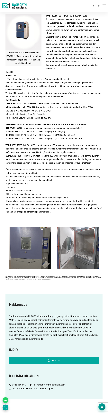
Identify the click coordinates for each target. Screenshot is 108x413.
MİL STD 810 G (67, 276)
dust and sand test (21, 276)
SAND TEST (92, 277)
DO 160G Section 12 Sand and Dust (42, 279)
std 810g (28, 277)
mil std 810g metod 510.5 (78, 276)
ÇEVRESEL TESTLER (10, 276)
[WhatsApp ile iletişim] (5, 400)
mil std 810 (60, 276)
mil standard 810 (52, 276)
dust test (28, 276)
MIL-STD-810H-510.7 (26, 279)
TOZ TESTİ (34, 277)
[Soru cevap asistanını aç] (101, 406)
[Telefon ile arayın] (5, 407)
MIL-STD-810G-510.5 (14, 279)
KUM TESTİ (34, 276)
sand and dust (12, 277)
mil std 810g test (90, 276)
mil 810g (44, 276)
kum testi (56, 277)
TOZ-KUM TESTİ (42, 277)
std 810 (24, 277)
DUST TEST (79, 277)
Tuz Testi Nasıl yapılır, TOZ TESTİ (67, 277)
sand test (18, 277)
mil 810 (40, 276)
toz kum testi (50, 277)
